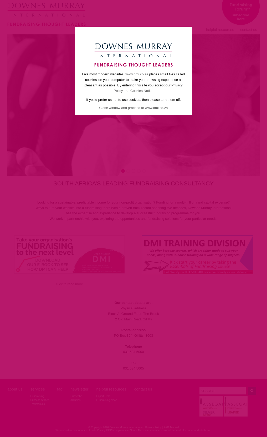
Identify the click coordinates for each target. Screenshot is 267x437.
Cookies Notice (141, 91)
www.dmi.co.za (136, 74)
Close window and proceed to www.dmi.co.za (133, 108)
